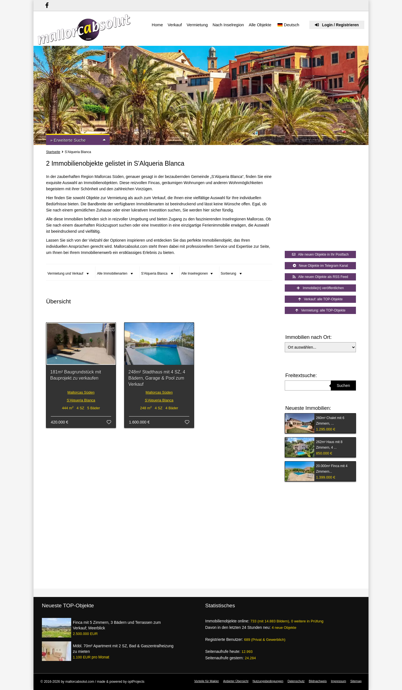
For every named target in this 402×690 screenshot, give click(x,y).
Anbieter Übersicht (235, 681)
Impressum (338, 681)
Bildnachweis (318, 681)
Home (157, 24)
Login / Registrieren (337, 25)
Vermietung (197, 24)
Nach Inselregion (228, 24)
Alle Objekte (260, 24)
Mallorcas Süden (81, 392)
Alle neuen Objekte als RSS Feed (320, 277)
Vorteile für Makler (206, 681)
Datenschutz (296, 681)
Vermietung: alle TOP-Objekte (320, 310)
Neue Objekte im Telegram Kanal (320, 266)
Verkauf (175, 24)
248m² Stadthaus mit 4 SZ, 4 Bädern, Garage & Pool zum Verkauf (156, 378)
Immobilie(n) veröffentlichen (320, 288)
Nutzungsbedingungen (268, 681)
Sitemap (356, 681)
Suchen (343, 385)
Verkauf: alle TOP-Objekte (320, 299)
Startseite (53, 152)
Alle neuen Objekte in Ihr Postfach (320, 254)
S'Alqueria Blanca (81, 400)
